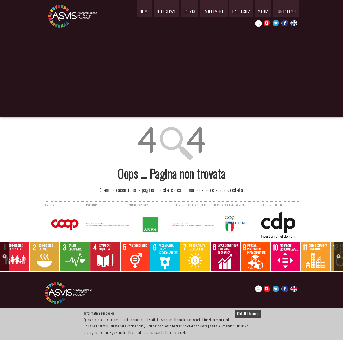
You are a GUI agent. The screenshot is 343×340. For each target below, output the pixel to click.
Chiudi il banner (248, 313)
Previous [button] (4, 256)
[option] (15, 256)
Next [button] (338, 256)
